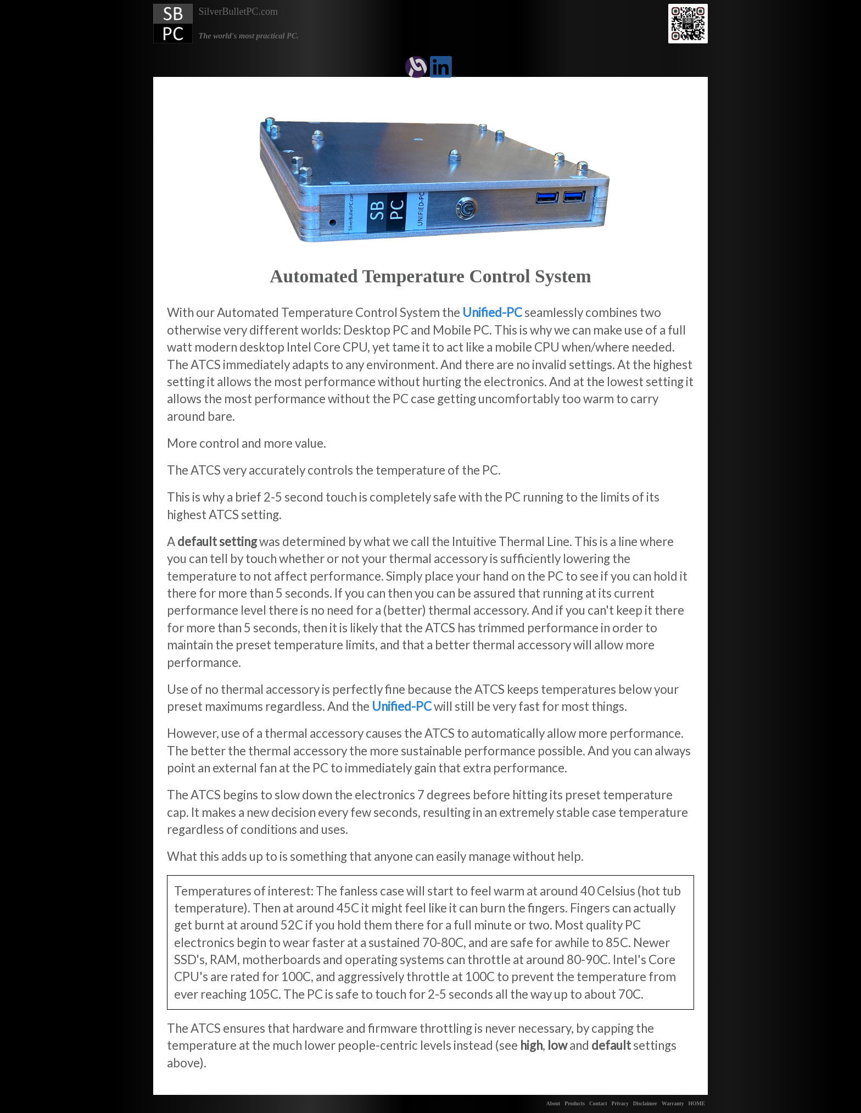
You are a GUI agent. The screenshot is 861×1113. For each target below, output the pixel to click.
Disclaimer (645, 1103)
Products (574, 1103)
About (553, 1103)
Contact (598, 1103)
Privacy (619, 1103)
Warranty (673, 1103)
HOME (697, 1103)
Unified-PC (492, 312)
